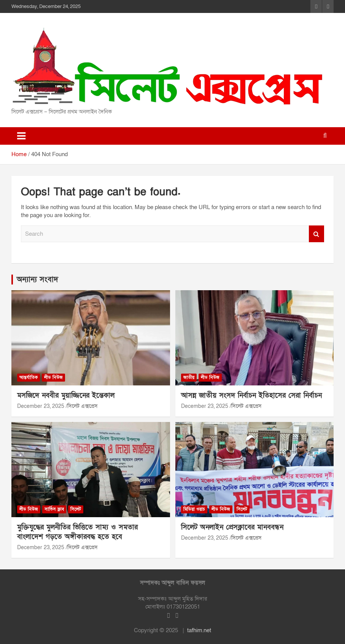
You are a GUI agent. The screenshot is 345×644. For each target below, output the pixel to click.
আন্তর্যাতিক (28, 377)
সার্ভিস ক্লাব (54, 509)
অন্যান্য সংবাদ (37, 279)
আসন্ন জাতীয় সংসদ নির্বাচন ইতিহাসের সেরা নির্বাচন (251, 395)
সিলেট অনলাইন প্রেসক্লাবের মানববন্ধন (232, 527)
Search (316, 234)
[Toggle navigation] (21, 136)
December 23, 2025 (40, 406)
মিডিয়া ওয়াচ (194, 509)
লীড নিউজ (53, 377)
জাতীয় (188, 377)
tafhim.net (199, 630)
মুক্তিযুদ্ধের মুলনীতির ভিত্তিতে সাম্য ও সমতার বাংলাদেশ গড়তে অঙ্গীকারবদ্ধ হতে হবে (77, 532)
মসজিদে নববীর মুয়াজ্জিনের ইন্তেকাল (65, 395)
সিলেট (75, 509)
